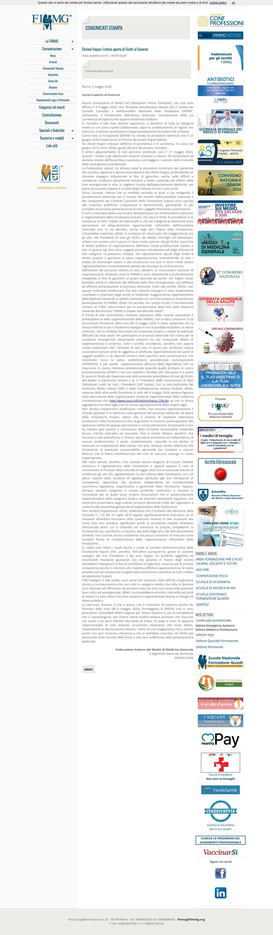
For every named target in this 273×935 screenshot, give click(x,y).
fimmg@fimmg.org (191, 919)
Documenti (52, 122)
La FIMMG (50, 41)
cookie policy (218, 2)
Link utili (52, 145)
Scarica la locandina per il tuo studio (220, 827)
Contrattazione (52, 115)
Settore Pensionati (209, 647)
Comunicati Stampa (53, 68)
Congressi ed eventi (52, 107)
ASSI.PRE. (203, 569)
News (53, 55)
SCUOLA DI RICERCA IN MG (216, 588)
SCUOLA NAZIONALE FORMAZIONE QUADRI (212, 596)
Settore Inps (205, 634)
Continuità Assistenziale (213, 620)
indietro (88, 669)
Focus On (53, 81)
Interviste (53, 74)
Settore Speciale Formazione (217, 641)
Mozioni (53, 87)
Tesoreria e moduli (50, 138)
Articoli (53, 62)
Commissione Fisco (53, 93)
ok (233, 2)
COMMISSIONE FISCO (212, 576)
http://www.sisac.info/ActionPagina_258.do (139, 401)
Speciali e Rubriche (50, 131)
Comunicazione (50, 49)
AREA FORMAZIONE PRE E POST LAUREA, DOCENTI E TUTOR (219, 561)
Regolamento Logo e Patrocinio (53, 100)
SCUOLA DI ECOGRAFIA (213, 582)
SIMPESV (202, 604)
